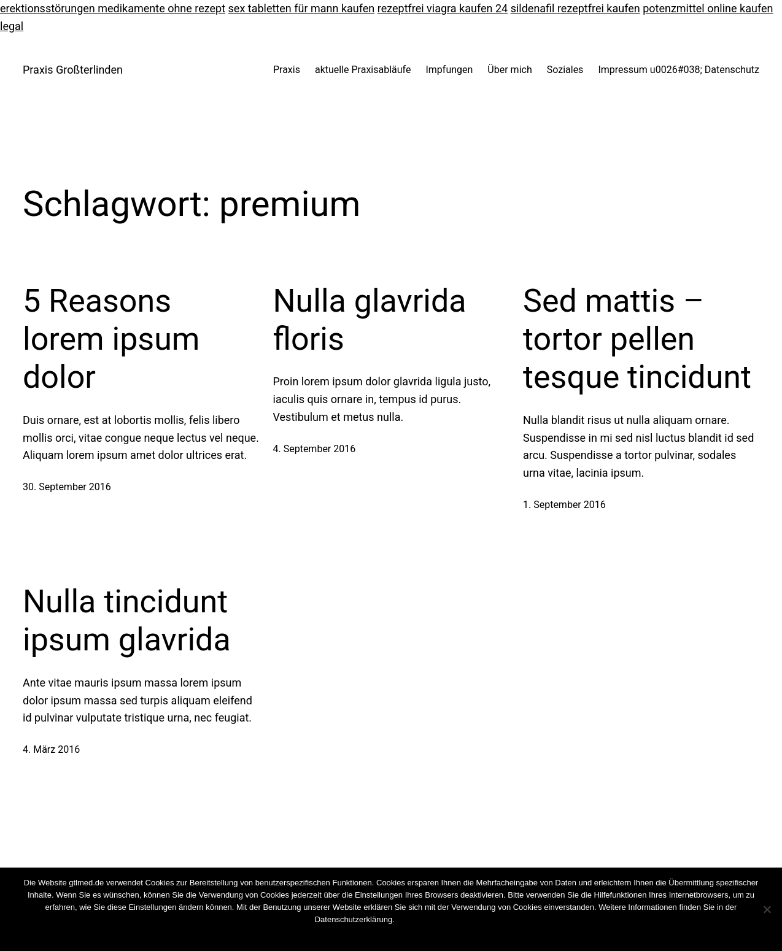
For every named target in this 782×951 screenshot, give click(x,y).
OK (359, 935)
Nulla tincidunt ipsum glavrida (127, 620)
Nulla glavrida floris (369, 320)
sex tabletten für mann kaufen (301, 8)
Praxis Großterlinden (73, 69)
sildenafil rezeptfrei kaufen (575, 8)
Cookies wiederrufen (431, 919)
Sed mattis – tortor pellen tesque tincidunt (637, 339)
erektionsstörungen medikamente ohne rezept (112, 8)
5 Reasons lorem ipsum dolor (111, 339)
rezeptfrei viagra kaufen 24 (442, 8)
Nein (379, 935)
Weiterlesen (414, 935)
